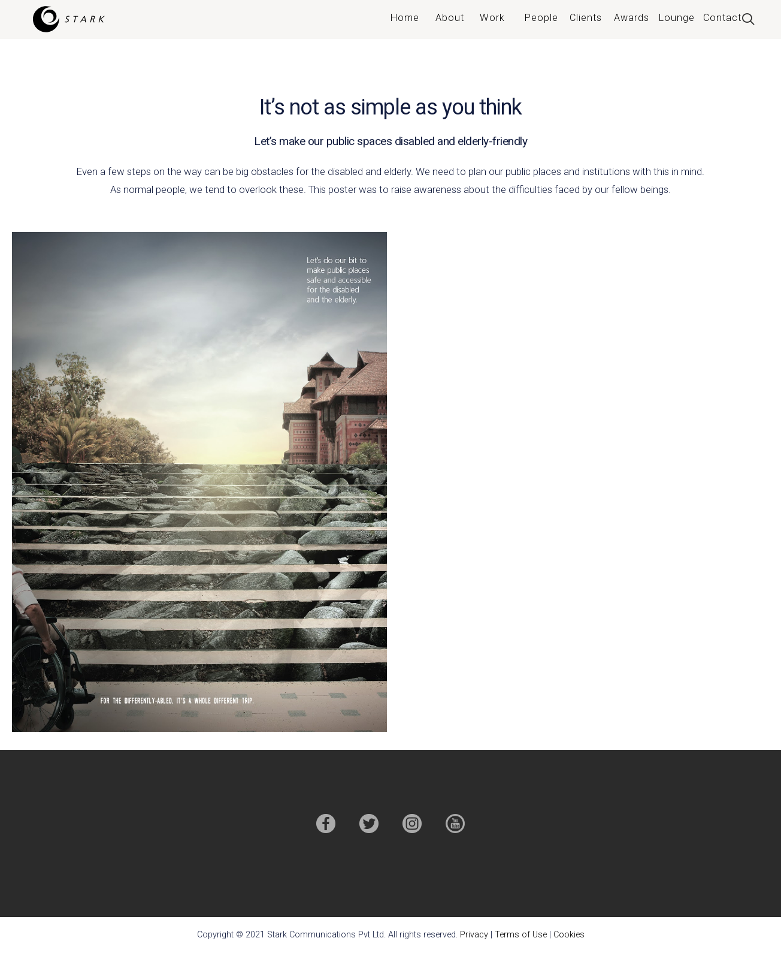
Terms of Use (521, 935)
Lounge (677, 17)
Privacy (474, 935)
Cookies (569, 935)
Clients (586, 17)
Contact (722, 17)
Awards (631, 17)
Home (404, 17)
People (541, 17)
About (449, 17)
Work (492, 17)
